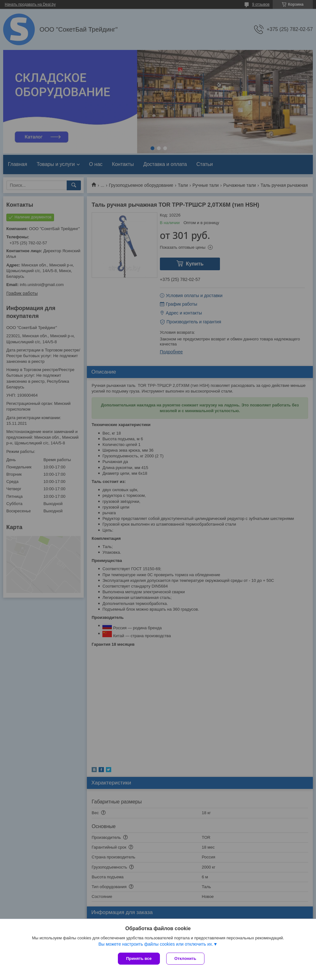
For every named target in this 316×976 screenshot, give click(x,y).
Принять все (139, 958)
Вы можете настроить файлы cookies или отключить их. (155, 944)
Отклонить (185, 958)
